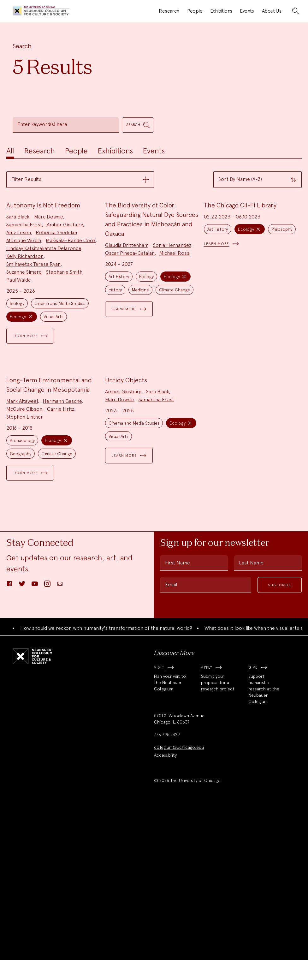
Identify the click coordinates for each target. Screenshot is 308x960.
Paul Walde (18, 355)
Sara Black (17, 292)
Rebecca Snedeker (56, 308)
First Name (177, 714)
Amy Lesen (18, 308)
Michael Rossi (174, 328)
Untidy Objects (126, 531)
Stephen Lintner (24, 568)
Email (171, 735)
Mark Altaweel (22, 552)
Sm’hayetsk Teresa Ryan (33, 340)
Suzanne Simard (23, 347)
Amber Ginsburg (65, 300)
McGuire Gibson (24, 560)
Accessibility (165, 906)
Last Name (251, 714)
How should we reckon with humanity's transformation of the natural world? (106, 779)
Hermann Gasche (62, 552)
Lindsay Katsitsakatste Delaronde (43, 324)
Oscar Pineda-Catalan (130, 328)
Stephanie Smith (64, 347)
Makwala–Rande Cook (71, 316)
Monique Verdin (23, 316)
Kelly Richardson (25, 332)
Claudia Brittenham (126, 321)
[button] (80, 179)
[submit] (295, 11)
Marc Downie (48, 292)
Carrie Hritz (60, 560)
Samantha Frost (24, 300)
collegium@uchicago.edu (179, 898)
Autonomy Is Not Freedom (43, 280)
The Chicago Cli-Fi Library (240, 280)
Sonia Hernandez (172, 321)
